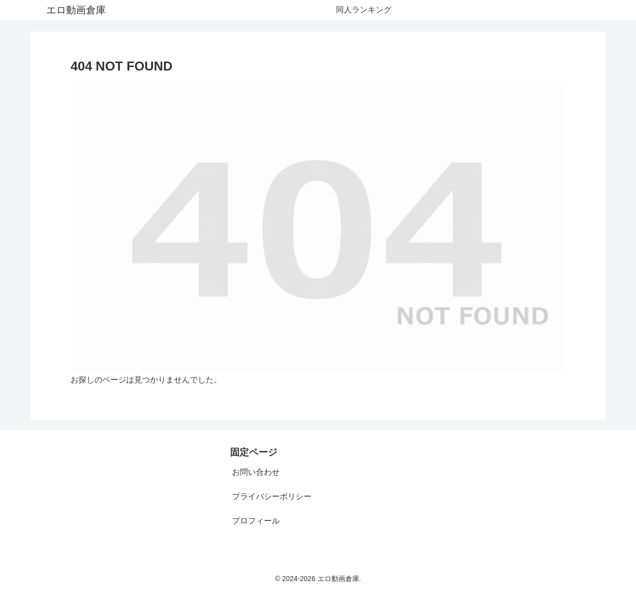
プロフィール (256, 521)
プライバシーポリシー (272, 496)
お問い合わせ (256, 472)
